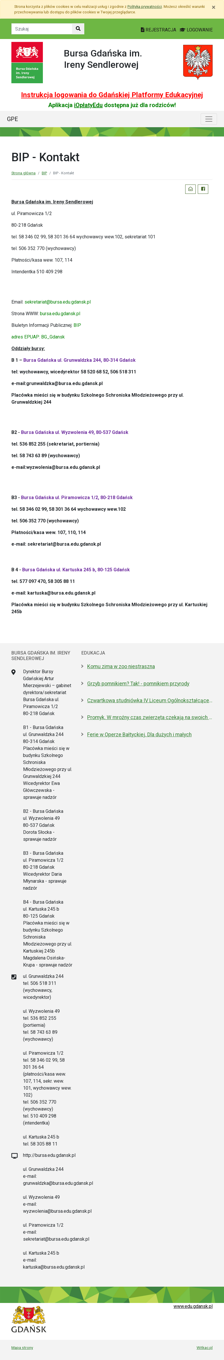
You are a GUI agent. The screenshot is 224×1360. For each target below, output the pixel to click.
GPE (12, 119)
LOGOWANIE (196, 30)
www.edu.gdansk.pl (193, 1306)
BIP (44, 173)
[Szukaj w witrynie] (78, 28)
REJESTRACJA (159, 30)
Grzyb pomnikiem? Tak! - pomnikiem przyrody (138, 684)
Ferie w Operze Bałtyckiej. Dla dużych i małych (139, 734)
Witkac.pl (205, 1347)
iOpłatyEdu (88, 105)
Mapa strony (22, 1347)
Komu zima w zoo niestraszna (121, 666)
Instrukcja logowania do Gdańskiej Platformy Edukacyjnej (112, 95)
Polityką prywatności (144, 6)
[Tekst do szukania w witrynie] (41, 28)
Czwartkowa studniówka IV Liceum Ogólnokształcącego (150, 700)
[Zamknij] (214, 7)
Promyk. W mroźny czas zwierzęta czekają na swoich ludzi (150, 717)
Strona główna (23, 173)
